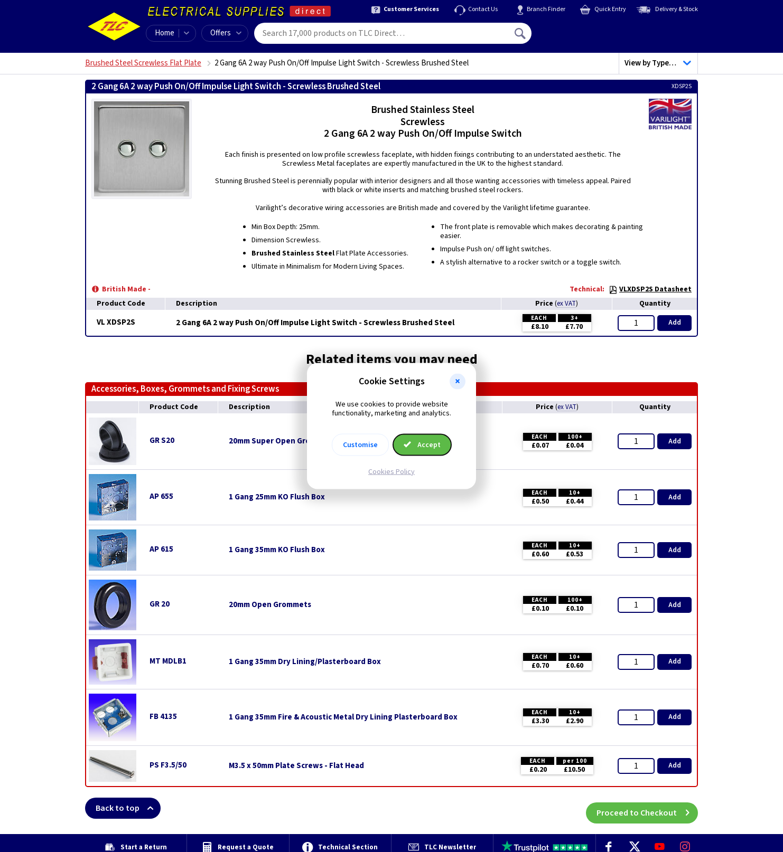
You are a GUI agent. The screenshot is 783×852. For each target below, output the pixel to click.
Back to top (128, 808)
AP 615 (161, 549)
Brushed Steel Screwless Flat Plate (143, 63)
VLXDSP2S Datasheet (650, 289)
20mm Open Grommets (270, 605)
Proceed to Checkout (647, 808)
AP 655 (161, 496)
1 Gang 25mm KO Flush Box (277, 497)
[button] (457, 382)
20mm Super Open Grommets (282, 441)
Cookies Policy (391, 471)
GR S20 (162, 440)
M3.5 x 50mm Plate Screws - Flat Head (296, 766)
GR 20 (160, 604)
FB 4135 (163, 716)
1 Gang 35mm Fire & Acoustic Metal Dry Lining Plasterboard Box (343, 717)
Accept (422, 444)
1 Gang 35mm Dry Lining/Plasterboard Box (305, 662)
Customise (360, 444)
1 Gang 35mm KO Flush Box (277, 550)
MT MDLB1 (168, 661)
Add (674, 322)
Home (164, 33)
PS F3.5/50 (168, 765)
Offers (225, 33)
